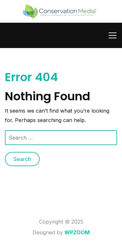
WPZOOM (77, 232)
